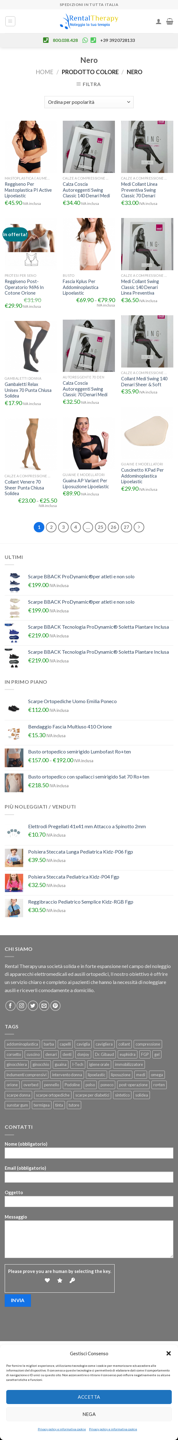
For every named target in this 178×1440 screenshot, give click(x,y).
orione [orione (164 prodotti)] (12, 1084)
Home (44, 71)
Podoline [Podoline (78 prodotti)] (72, 1084)
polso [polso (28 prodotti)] (90, 1084)
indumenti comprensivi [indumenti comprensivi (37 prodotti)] (27, 1074)
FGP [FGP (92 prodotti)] (145, 1054)
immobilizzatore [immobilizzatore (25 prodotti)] (129, 1064)
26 (113, 527)
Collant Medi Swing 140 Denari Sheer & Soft (144, 381)
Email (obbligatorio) (89, 1176)
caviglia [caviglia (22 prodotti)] (83, 1044)
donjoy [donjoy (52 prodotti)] (83, 1054)
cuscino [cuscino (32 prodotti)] (33, 1054)
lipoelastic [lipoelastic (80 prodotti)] (96, 1074)
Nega (89, 1414)
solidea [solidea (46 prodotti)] (141, 1095)
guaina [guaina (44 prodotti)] (61, 1064)
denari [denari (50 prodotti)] (51, 1054)
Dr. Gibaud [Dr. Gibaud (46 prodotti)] (104, 1054)
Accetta (89, 1397)
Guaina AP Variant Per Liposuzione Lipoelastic (86, 483)
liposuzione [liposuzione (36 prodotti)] (121, 1074)
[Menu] (10, 21)
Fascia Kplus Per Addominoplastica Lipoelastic (80, 287)
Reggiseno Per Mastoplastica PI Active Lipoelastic (28, 189)
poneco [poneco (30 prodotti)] (107, 1084)
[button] (169, 1353)
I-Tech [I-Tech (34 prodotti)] (77, 1064)
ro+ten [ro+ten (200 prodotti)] (159, 1084)
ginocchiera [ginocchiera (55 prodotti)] (17, 1064)
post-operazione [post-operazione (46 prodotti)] (133, 1084)
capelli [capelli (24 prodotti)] (65, 1044)
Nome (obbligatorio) (89, 1152)
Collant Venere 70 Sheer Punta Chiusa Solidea (24, 487)
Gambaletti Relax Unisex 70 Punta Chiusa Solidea (28, 390)
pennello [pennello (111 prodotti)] (51, 1084)
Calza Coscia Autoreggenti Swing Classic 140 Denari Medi (86, 189)
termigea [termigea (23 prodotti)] (42, 1105)
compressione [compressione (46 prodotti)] (148, 1044)
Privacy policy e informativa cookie (62, 1429)
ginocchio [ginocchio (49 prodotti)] (40, 1064)
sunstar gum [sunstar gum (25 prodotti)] (17, 1105)
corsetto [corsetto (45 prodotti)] (14, 1054)
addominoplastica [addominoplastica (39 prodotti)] (22, 1044)
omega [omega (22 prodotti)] (157, 1074)
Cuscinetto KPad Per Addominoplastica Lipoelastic (142, 475)
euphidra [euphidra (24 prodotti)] (128, 1054)
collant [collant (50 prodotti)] (124, 1044)
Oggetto (89, 1200)
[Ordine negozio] (89, 102)
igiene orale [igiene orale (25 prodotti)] (99, 1064)
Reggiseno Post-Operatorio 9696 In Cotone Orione (24, 287)
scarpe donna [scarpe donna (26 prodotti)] (18, 1095)
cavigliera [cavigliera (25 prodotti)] (104, 1044)
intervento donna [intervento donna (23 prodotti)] (67, 1074)
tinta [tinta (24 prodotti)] (59, 1105)
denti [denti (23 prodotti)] (67, 1054)
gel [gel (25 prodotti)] (157, 1054)
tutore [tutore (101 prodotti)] (74, 1105)
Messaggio (89, 1238)
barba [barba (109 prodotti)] (49, 1044)
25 (100, 527)
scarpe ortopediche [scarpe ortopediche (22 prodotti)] (53, 1095)
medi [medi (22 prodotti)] (140, 1074)
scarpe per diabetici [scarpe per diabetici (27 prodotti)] (92, 1095)
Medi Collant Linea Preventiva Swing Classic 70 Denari (139, 189)
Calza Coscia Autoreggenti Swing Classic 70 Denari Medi (85, 388)
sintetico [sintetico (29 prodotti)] (122, 1095)
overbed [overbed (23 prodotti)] (30, 1084)
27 (126, 527)
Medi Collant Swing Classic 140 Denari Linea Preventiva (140, 287)
